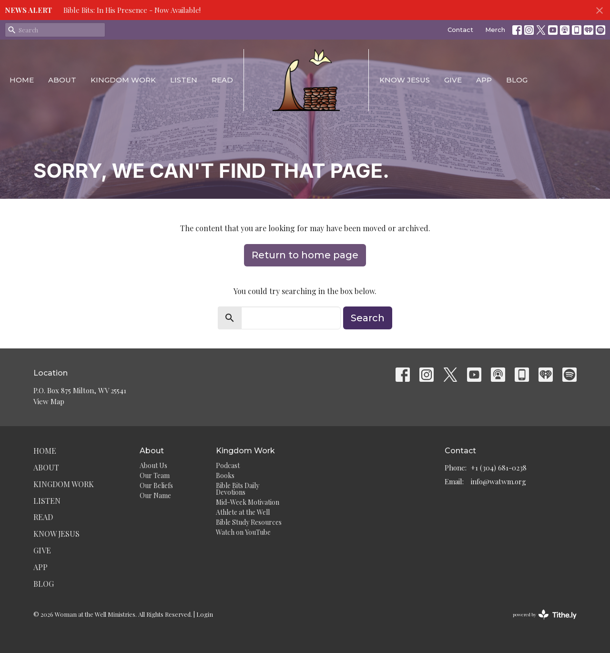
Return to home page (305, 255)
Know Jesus (404, 79)
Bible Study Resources (249, 522)
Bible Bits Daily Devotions (237, 489)
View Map (48, 401)
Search (368, 318)
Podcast (228, 465)
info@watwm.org (498, 481)
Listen (183, 79)
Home (22, 79)
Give (453, 79)
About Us (153, 465)
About (62, 79)
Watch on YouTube (243, 532)
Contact (460, 29)
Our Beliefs (156, 485)
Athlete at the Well (243, 512)
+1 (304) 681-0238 (499, 467)
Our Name (155, 495)
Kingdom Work (123, 79)
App (484, 79)
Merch (495, 29)
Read (222, 79)
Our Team (155, 475)
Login (204, 614)
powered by (545, 614)
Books (225, 475)
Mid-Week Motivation (247, 502)
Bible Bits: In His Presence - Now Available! (132, 10)
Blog (517, 79)
